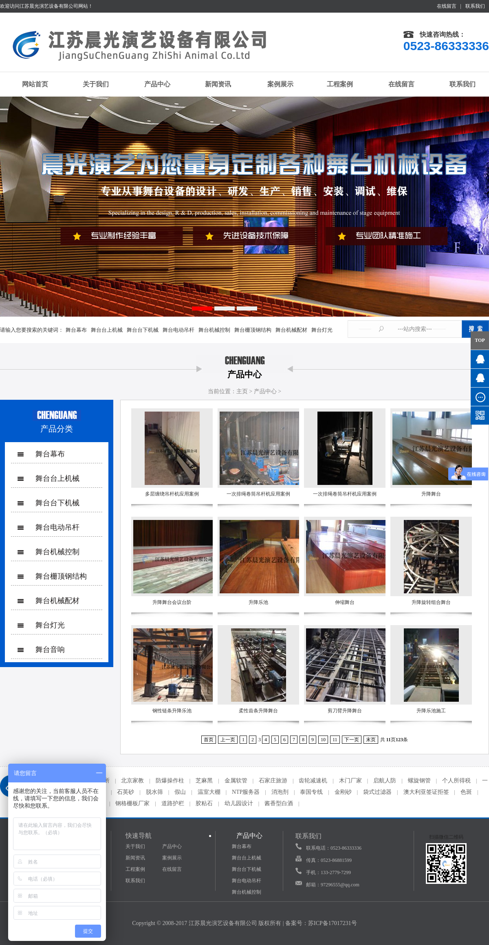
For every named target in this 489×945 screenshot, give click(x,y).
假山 (180, 792)
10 (323, 739)
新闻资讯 (214, 84)
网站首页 (30, 84)
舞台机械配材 (291, 330)
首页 (209, 739)
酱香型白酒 (278, 803)
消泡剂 (280, 792)
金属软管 (236, 781)
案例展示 (275, 84)
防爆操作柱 (170, 781)
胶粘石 (204, 803)
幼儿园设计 (239, 803)
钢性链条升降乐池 (172, 711)
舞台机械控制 (214, 330)
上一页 (227, 739)
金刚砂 (343, 792)
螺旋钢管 (419, 781)
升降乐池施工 (431, 711)
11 (335, 739)
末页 (371, 739)
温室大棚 (209, 792)
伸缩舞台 (345, 602)
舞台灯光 (322, 330)
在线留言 (446, 6)
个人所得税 (456, 781)
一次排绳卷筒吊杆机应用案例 (258, 494)
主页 (242, 391)
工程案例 (336, 84)
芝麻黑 (204, 781)
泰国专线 (311, 792)
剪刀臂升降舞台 (345, 711)
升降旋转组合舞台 (431, 602)
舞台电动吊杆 (178, 330)
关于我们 (92, 84)
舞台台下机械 (143, 330)
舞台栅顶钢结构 (252, 330)
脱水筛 (154, 792)
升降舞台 (431, 494)
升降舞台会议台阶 (172, 602)
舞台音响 (50, 649)
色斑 (466, 792)
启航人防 (384, 781)
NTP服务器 (246, 792)
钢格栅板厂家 (132, 803)
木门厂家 (350, 781)
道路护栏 (172, 803)
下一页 (351, 739)
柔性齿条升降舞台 (258, 711)
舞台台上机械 (107, 330)
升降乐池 (258, 602)
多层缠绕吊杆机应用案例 (172, 494)
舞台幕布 (76, 330)
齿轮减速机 (313, 781)
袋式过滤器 (377, 792)
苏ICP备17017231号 (332, 923)
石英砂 (125, 792)
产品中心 (152, 84)
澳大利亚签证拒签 (426, 792)
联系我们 (475, 6)
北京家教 (132, 781)
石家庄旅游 (273, 781)
